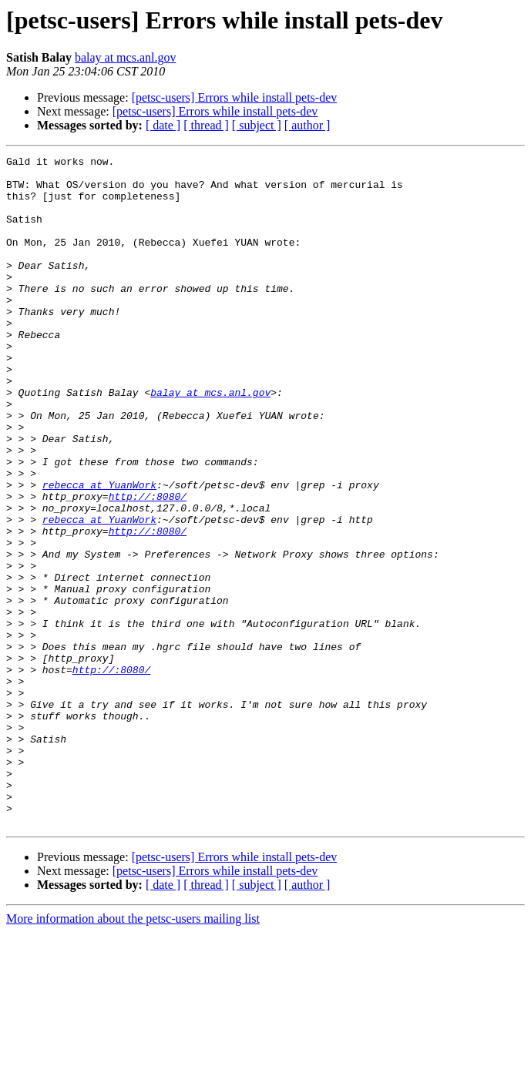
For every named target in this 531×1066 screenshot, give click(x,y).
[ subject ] (256, 125)
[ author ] (307, 125)
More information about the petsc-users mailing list (133, 1052)
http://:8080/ (148, 565)
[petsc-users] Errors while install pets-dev (235, 97)
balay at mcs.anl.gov (125, 57)
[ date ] (163, 125)
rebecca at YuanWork (99, 551)
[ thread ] (206, 125)
